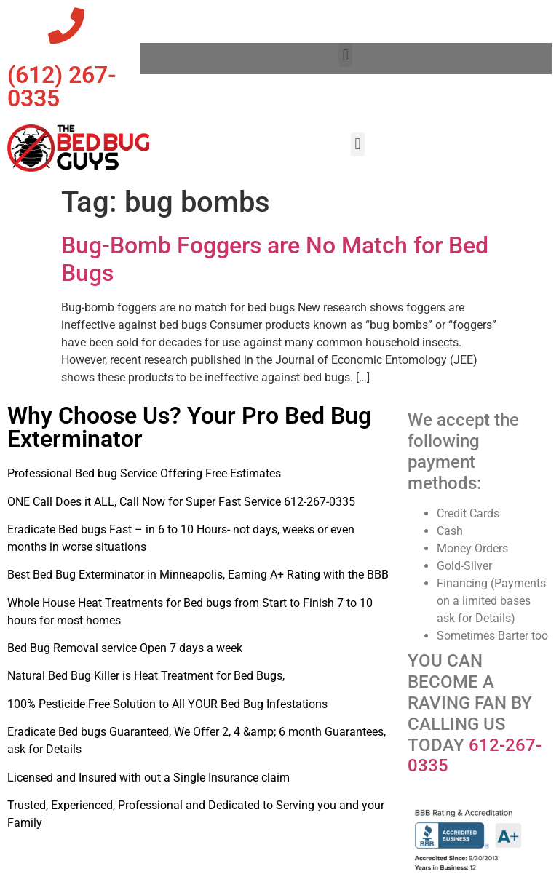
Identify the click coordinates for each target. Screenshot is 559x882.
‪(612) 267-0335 (61, 86)
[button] (345, 55)
